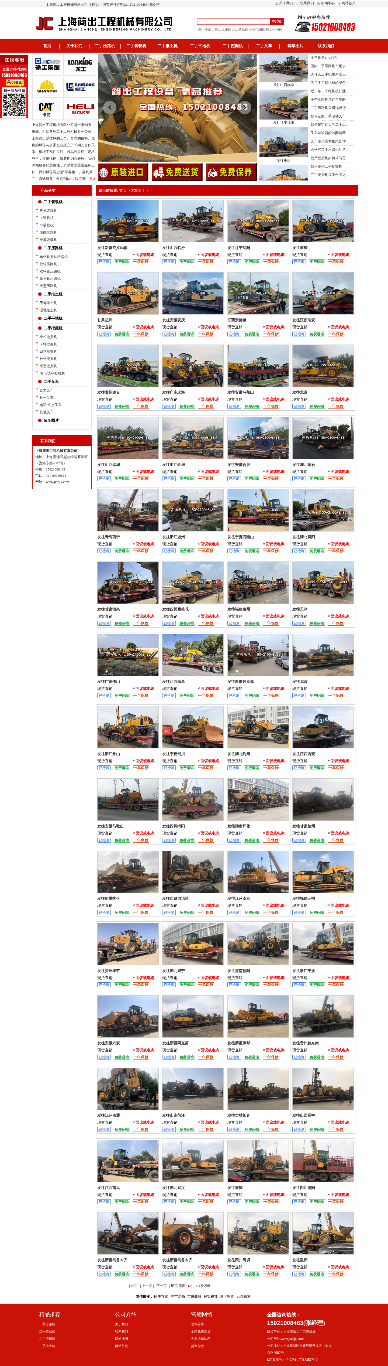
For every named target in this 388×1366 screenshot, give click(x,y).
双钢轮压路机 (50, 271)
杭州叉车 (47, 398)
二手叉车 (264, 46)
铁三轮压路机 (50, 279)
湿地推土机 (48, 310)
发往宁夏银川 (173, 754)
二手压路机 (105, 46)
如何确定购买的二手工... (329, 124)
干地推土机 (48, 303)
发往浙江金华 (173, 465)
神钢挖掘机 (48, 359)
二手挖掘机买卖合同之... (329, 175)
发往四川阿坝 (238, 1260)
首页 (47, 46)
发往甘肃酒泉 (108, 609)
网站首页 (349, 3)
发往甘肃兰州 (303, 826)
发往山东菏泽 (173, 1115)
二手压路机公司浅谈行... (329, 108)
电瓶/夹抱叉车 (51, 405)
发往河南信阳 (238, 971)
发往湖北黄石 (303, 465)
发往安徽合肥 (238, 465)
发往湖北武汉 (173, 1188)
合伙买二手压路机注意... (329, 150)
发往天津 (299, 609)
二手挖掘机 (233, 46)
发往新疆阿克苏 (240, 682)
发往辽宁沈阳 (283, 129)
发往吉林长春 (238, 1115)
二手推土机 (167, 46)
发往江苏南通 (108, 1115)
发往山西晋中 (303, 1115)
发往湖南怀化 (238, 826)
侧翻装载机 (48, 232)
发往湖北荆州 (238, 754)
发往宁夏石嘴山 (240, 537)
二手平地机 (200, 46)
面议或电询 (145, 255)
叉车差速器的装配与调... (329, 133)
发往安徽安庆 (173, 320)
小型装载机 (48, 240)
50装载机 (47, 225)
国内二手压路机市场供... (329, 66)
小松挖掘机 (48, 337)
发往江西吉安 (303, 754)
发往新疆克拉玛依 (284, 54)
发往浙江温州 (173, 537)
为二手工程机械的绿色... (329, 83)
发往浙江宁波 (303, 971)
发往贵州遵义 (108, 392)
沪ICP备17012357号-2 (301, 1360)
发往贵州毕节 (108, 971)
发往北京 (299, 392)
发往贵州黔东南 (305, 1043)
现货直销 (104, 255)
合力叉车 (47, 390)
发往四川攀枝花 (175, 609)
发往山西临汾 (283, 91)
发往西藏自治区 (175, 899)
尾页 (174, 1286)
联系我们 (307, 3)
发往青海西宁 (108, 537)
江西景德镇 (236, 320)
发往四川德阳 (303, 1188)
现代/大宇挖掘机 (52, 373)
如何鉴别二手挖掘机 (326, 166)
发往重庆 (284, 167)
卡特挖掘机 (48, 344)
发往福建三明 (303, 899)
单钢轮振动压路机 (54, 257)
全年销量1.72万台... (326, 58)
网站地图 (121, 1339)
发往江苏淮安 (303, 320)
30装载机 (47, 218)
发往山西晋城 (108, 465)
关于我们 (286, 3)
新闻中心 (328, 3)
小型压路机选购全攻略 (328, 99)
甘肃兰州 (104, 320)
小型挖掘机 (48, 366)
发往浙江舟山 (108, 754)
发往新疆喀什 (108, 899)
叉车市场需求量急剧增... (329, 141)
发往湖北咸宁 (173, 971)
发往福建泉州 (238, 609)
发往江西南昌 (173, 682)
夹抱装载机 (48, 211)
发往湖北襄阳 (303, 537)
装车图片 (295, 46)
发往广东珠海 (173, 392)
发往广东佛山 (108, 682)
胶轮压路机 (48, 264)
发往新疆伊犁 (238, 1043)
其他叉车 (47, 412)
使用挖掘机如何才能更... (329, 158)
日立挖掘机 (48, 351)
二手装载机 (136, 46)
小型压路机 (48, 286)
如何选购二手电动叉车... (329, 116)
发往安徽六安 (108, 1043)
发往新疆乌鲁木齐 (112, 1260)
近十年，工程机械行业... (329, 91)
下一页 (161, 1286)
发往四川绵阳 (173, 826)
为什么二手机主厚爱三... (329, 74)
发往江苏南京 (238, 899)
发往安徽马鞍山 (240, 392)
